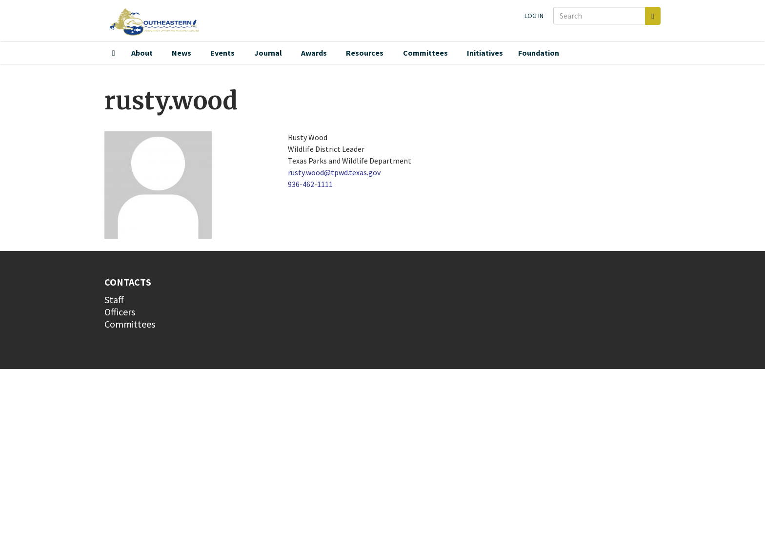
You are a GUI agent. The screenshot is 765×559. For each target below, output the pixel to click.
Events (222, 53)
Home (113, 53)
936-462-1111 (310, 184)
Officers (119, 311)
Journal (268, 53)
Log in (534, 15)
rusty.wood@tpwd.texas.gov (334, 172)
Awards (314, 53)
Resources (364, 53)
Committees (425, 53)
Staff (114, 299)
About (142, 53)
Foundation (538, 53)
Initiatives (485, 53)
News (181, 53)
